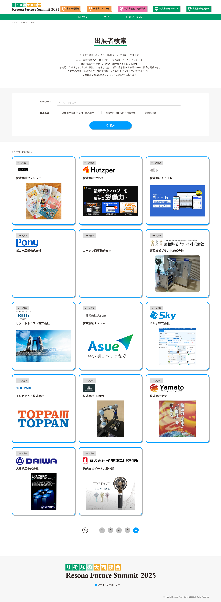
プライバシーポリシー (109, 585)
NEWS (82, 16)
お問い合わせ (134, 16)
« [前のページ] (85, 530)
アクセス (106, 16)
